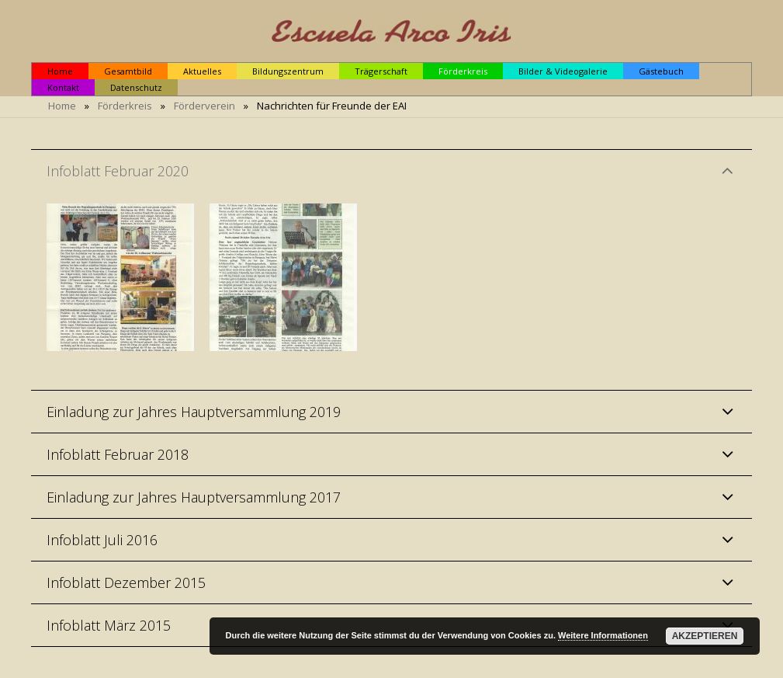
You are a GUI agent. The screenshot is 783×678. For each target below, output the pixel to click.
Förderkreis (125, 106)
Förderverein (204, 106)
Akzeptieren (705, 636)
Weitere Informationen (603, 635)
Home (62, 106)
